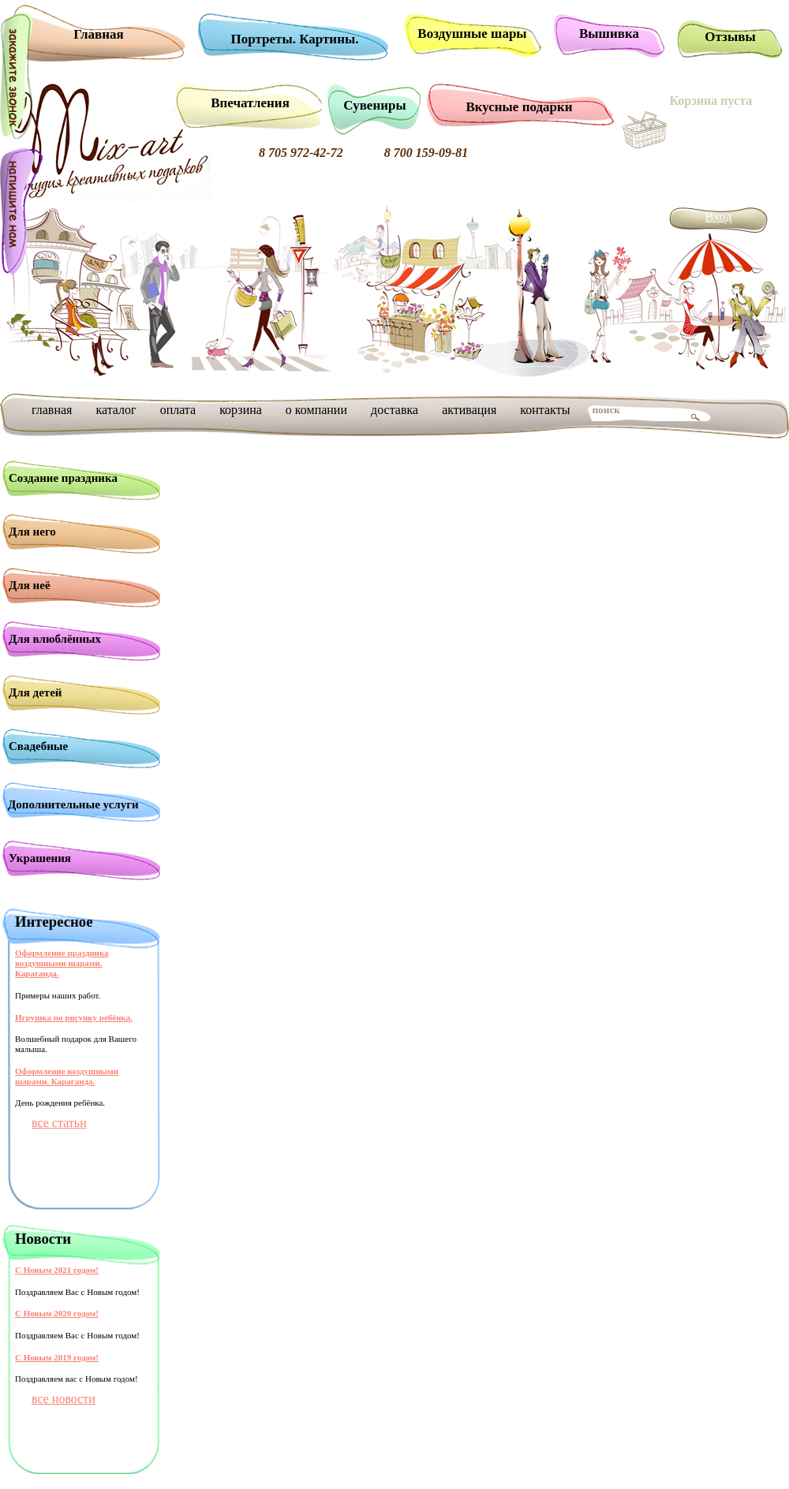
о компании (316, 409)
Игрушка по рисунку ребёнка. (74, 1017)
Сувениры (374, 105)
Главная (98, 34)
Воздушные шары (471, 33)
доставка (394, 409)
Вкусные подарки (519, 106)
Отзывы (730, 36)
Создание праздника (63, 478)
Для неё (29, 585)
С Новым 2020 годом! (57, 1313)
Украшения (40, 858)
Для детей (35, 692)
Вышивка (609, 33)
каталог (115, 409)
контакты (545, 409)
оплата (178, 409)
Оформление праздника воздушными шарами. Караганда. (62, 963)
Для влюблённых (55, 639)
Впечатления (250, 102)
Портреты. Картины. (295, 39)
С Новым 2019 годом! (57, 1357)
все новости (63, 1398)
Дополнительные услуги (73, 804)
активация (469, 409)
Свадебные (38, 746)
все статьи (59, 1122)
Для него (32, 531)
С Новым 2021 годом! (57, 1269)
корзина (240, 409)
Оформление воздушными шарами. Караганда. (66, 1076)
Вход (718, 216)
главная (52, 409)
